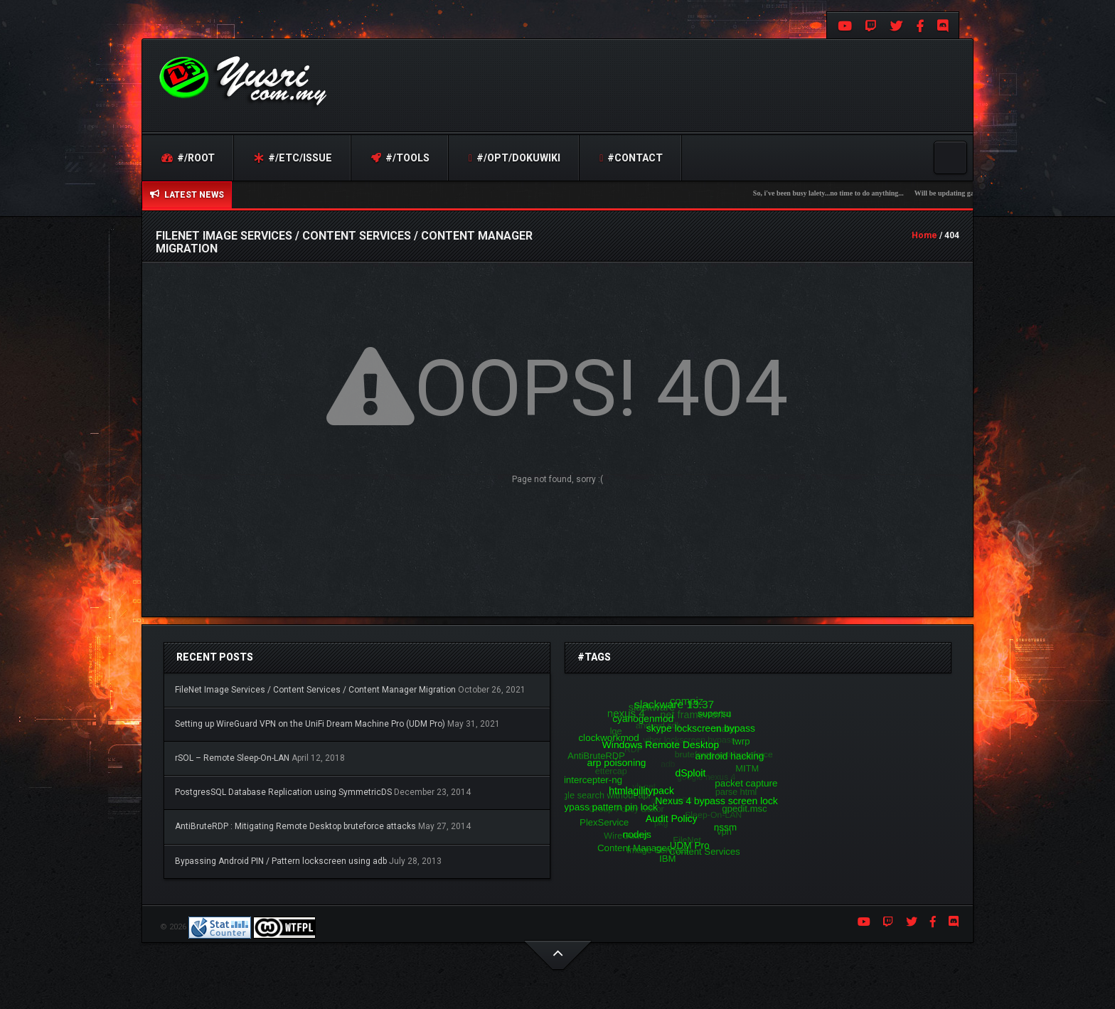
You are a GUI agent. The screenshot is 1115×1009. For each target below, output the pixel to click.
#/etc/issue (293, 158)
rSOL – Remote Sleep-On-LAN (232, 758)
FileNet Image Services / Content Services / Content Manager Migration (315, 690)
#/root (188, 158)
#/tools (400, 158)
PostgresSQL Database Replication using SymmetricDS (283, 792)
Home (924, 235)
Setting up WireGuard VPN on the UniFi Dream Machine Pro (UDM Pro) (310, 724)
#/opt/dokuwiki (514, 158)
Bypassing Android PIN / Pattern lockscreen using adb (281, 861)
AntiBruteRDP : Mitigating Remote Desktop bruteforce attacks (295, 826)
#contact (631, 158)
